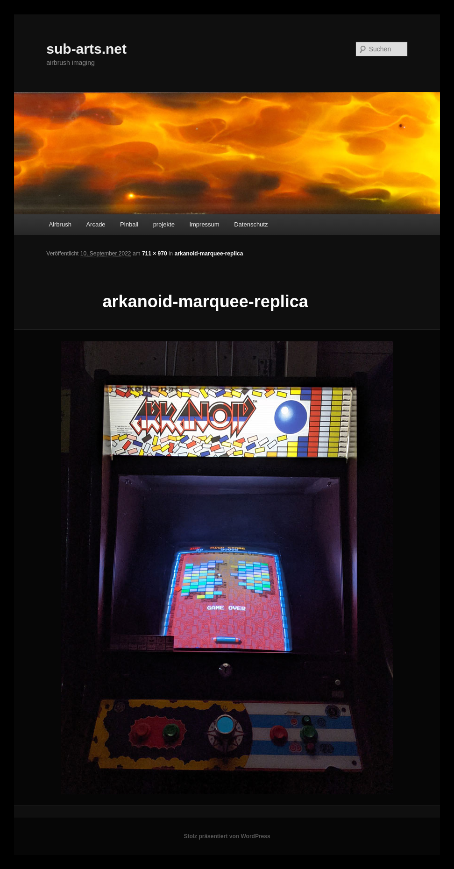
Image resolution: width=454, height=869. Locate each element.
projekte (164, 224)
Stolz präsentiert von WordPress (227, 836)
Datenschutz (251, 224)
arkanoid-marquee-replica (209, 253)
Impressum (204, 224)
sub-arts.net (86, 49)
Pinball (129, 224)
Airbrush (60, 224)
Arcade (95, 224)
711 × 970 (154, 253)
